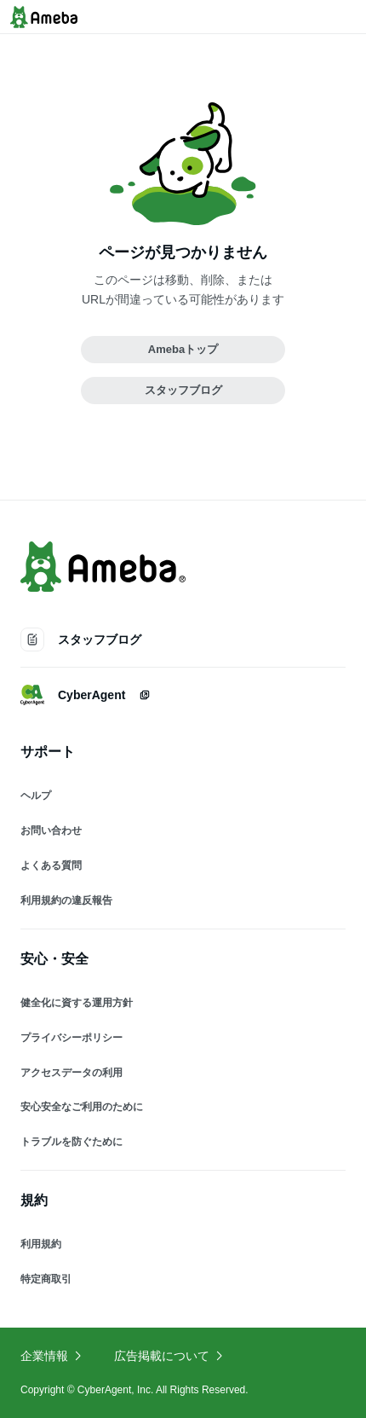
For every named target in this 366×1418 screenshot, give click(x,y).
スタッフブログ (183, 390)
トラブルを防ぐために (71, 1142)
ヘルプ (35, 796)
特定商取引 (45, 1279)
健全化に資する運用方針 (76, 1003)
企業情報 (51, 1356)
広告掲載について (169, 1356)
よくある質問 (51, 865)
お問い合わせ (51, 830)
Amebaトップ (183, 349)
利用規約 (40, 1244)
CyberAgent (85, 695)
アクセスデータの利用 (71, 1073)
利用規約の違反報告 (66, 900)
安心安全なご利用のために (81, 1107)
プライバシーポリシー (71, 1038)
